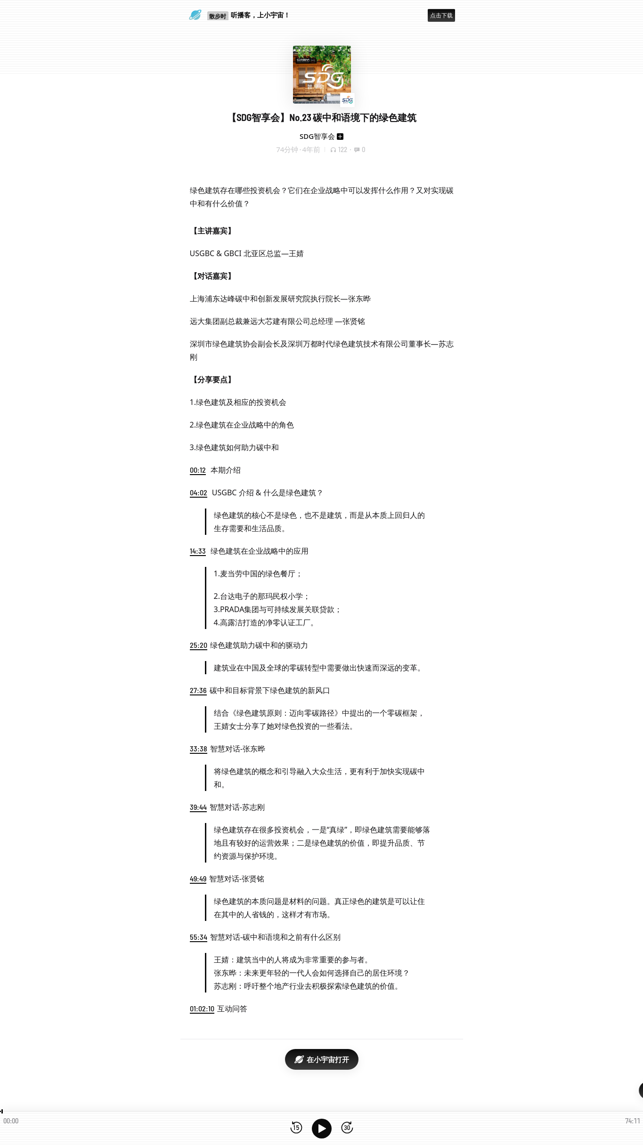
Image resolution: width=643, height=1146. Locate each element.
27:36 (198, 690)
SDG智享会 (317, 136)
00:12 (198, 469)
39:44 (198, 806)
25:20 (198, 644)
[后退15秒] (296, 1128)
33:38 (198, 748)
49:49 (198, 878)
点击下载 (441, 15)
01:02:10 (202, 1008)
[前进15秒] (347, 1128)
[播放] (321, 1128)
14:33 (198, 550)
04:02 (198, 492)
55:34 (198, 936)
